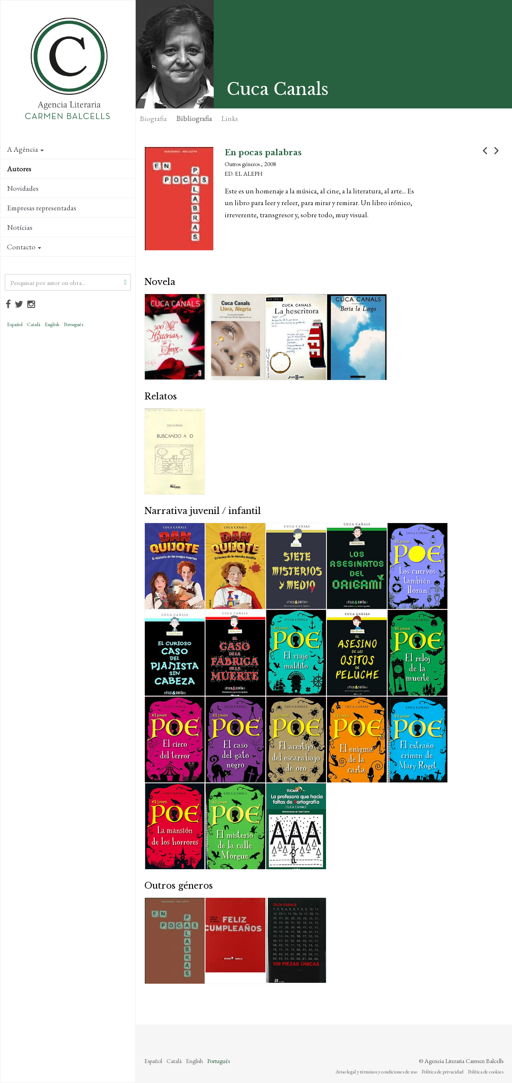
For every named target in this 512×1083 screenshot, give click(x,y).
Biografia (153, 118)
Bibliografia (194, 118)
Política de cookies (485, 1071)
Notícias (20, 227)
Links (230, 118)
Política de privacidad (442, 1071)
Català (33, 324)
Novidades (23, 188)
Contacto (24, 247)
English (52, 324)
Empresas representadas (41, 208)
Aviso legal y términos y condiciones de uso (376, 1071)
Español (15, 324)
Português (73, 324)
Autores (19, 168)
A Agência (25, 149)
